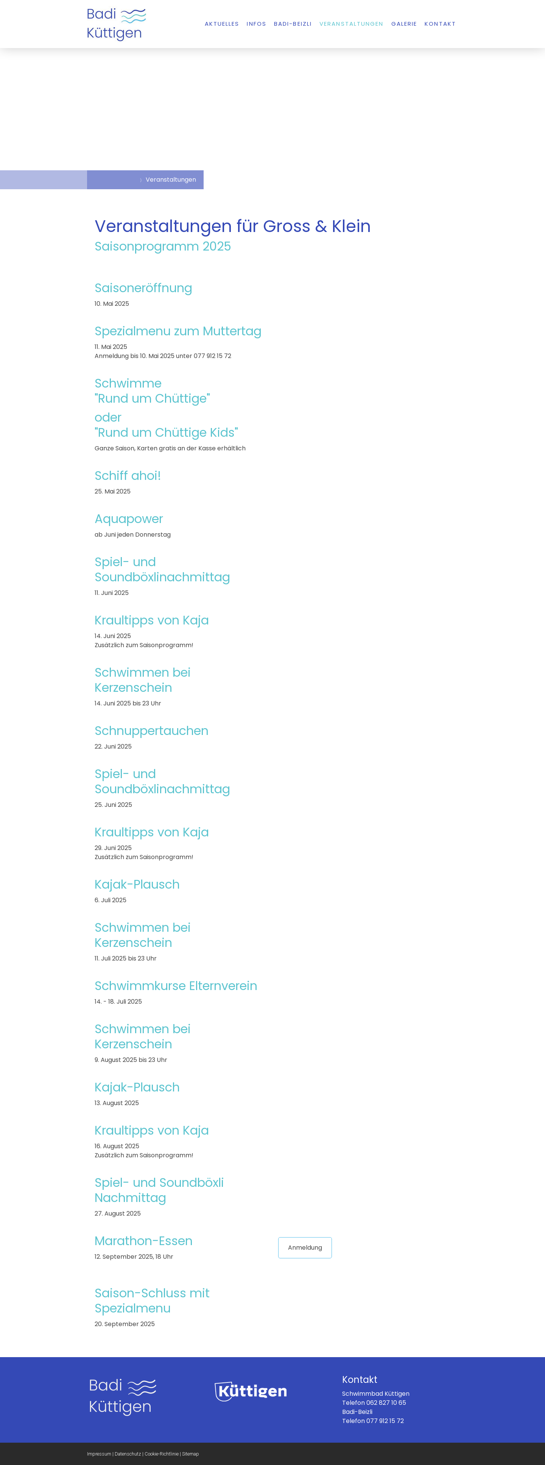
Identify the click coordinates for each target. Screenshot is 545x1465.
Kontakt (440, 24)
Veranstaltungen (351, 24)
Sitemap (190, 1454)
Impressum (99, 1454)
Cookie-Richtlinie (162, 1454)
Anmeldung (305, 1247)
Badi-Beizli (293, 24)
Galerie (404, 24)
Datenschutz (128, 1454)
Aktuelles (222, 24)
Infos (256, 24)
